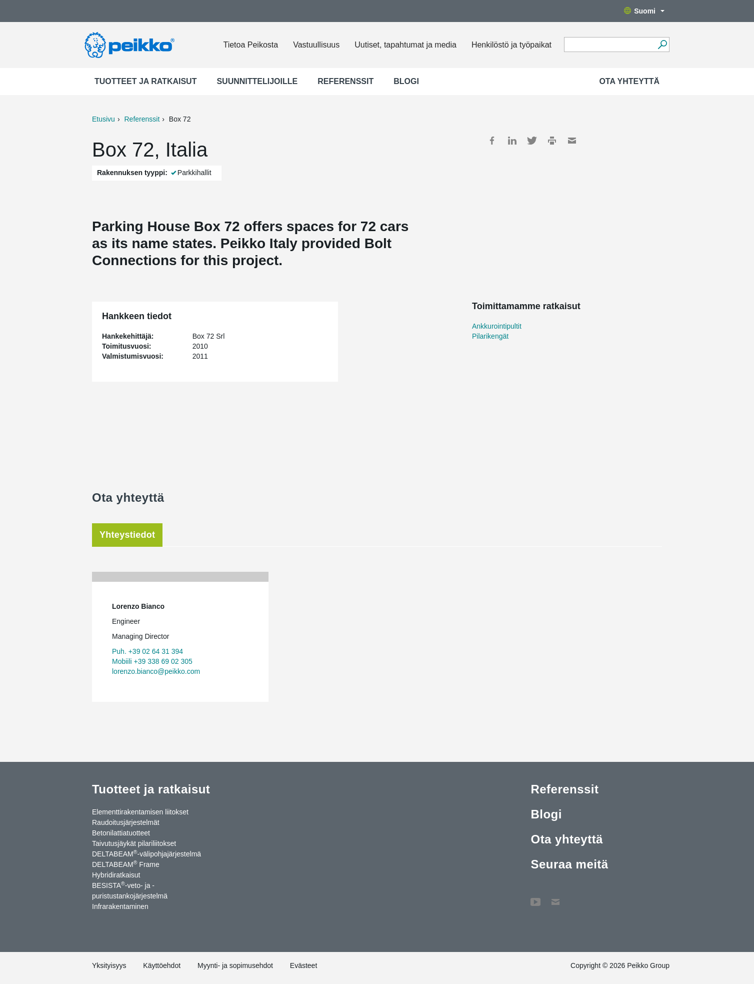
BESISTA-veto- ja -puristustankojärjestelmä (130, 890)
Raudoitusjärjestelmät (126, 822)
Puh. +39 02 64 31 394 (147, 651)
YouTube (535, 897)
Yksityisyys (109, 965)
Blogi (406, 81)
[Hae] (662, 45)
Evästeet (303, 965)
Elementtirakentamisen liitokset (140, 812)
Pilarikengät (490, 336)
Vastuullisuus (316, 45)
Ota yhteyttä (629, 81)
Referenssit (346, 81)
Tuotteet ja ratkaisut (145, 81)
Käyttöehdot (161, 965)
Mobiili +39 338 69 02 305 (152, 661)
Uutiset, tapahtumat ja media (405, 45)
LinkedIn (512, 141)
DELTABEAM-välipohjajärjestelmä (146, 853)
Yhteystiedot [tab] (127, 535)
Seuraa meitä (569, 864)
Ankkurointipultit (497, 326)
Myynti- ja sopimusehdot (235, 965)
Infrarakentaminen (120, 906)
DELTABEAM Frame (126, 863)
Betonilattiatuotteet (121, 833)
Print (552, 141)
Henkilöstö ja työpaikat (512, 45)
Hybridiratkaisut (116, 875)
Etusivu (103, 119)
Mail (572, 141)
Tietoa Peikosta (250, 45)
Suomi (644, 11)
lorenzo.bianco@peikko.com (156, 671)
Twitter (532, 141)
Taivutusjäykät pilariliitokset (134, 843)
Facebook (492, 141)
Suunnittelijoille (257, 81)
